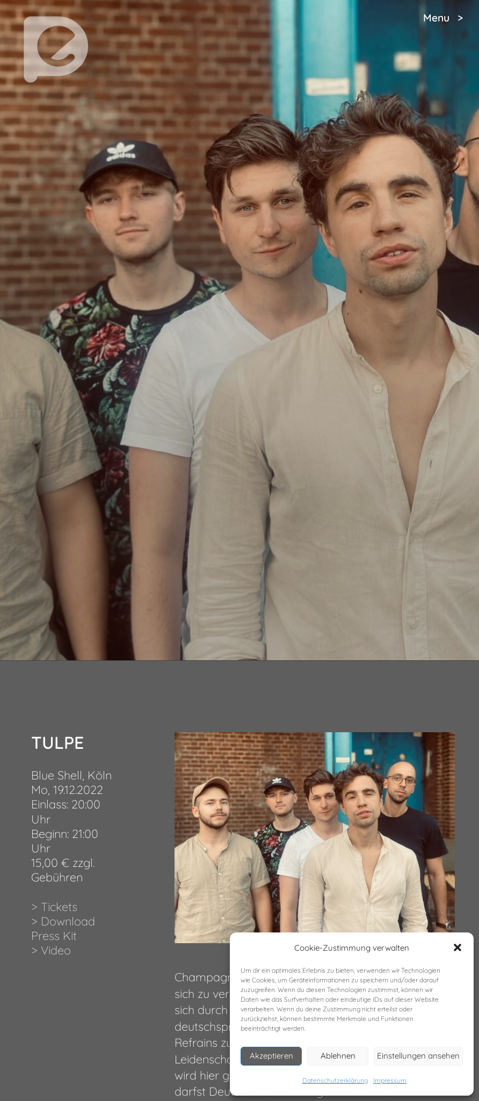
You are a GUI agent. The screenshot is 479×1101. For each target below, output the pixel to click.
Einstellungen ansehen (418, 1056)
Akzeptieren (271, 1056)
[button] (457, 947)
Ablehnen (338, 1056)
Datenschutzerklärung (335, 1080)
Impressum (390, 1080)
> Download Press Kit (63, 928)
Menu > (443, 17)
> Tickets (54, 906)
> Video (51, 950)
